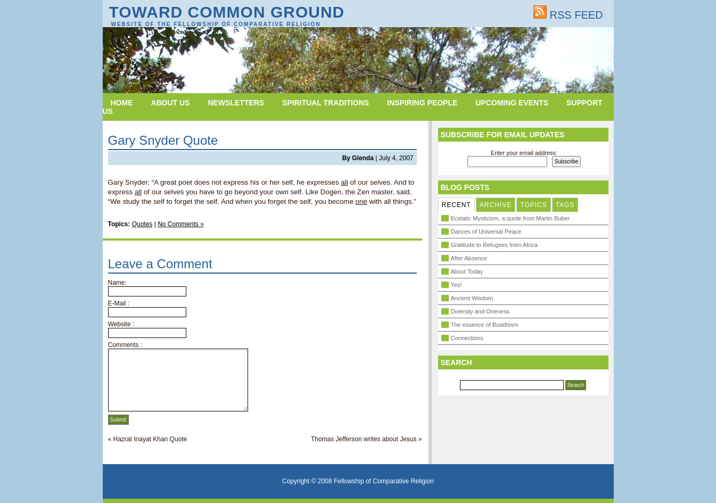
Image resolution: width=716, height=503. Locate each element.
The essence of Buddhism (485, 324)
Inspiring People (422, 102)
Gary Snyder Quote (163, 140)
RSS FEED (568, 15)
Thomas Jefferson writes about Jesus (364, 439)
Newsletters (236, 102)
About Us (170, 102)
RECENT (456, 205)
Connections (467, 338)
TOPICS (533, 205)
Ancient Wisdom (472, 298)
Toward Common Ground (227, 12)
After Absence (469, 258)
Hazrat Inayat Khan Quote (150, 439)
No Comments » (181, 224)
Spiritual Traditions (325, 102)
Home (122, 102)
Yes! (456, 285)
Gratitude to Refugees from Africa (494, 245)
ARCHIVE (496, 205)
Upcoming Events (511, 102)
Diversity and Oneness (480, 311)
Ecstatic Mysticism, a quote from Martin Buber (510, 218)
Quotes (142, 224)
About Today (467, 271)
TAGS (565, 205)
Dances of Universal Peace (486, 231)
